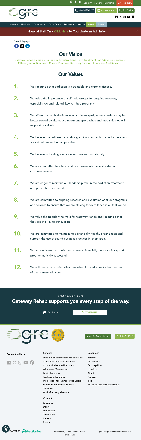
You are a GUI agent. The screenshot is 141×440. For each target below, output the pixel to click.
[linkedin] (116, 17)
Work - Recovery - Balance (56, 392)
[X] (120, 17)
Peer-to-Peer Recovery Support (58, 385)
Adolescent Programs (54, 377)
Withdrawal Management (55, 369)
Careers (98, 3)
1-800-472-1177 (84, 10)
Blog (90, 381)
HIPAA (82, 431)
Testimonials (49, 415)
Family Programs (51, 373)
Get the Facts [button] (55, 24)
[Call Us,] (90, 312)
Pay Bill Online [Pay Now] (126, 10)
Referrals (91, 24)
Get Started (51, 313)
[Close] (137, 30)
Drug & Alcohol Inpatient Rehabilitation (63, 358)
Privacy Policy (59, 431)
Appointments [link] (106, 10)
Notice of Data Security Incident (104, 385)
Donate (47, 407)
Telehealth (101, 24)
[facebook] (133, 17)
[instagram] (124, 17)
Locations (81, 24)
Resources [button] (69, 24)
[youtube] (128, 17)
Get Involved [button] (39, 24)
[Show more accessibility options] (5, 429)
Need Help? (25, 24)
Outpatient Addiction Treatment (59, 362)
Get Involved (94, 362)
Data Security (72, 431)
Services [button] (14, 24)
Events (46, 422)
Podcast (92, 377)
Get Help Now (125, 3)
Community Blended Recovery (58, 365)
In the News (49, 411)
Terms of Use (69, 435)
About (87, 3)
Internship (109, 3)
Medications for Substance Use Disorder (63, 381)
